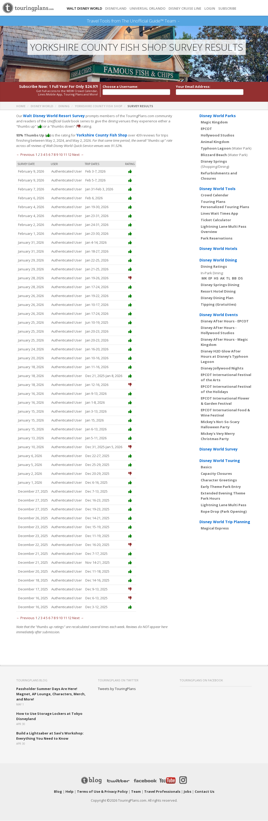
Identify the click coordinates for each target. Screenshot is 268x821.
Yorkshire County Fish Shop (98, 106)
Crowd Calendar (214, 195)
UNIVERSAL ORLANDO (147, 8)
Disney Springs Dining (220, 285)
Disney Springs (214, 161)
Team (136, 791)
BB (234, 278)
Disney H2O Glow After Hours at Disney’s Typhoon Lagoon (224, 356)
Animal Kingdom (215, 142)
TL (228, 278)
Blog (58, 791)
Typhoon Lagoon (216, 148)
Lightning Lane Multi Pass (223, 505)
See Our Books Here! (181, 21)
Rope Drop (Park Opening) (224, 511)
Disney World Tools (217, 188)
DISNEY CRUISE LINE (185, 8)
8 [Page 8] (54, 154)
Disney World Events (218, 314)
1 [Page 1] (36, 154)
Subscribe (227, 8)
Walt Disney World (84, 8)
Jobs (187, 791)
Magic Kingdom (214, 122)
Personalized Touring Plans (225, 207)
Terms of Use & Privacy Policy (102, 791)
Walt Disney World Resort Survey (52, 116)
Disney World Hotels (218, 248)
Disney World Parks (217, 115)
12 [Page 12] (69, 154)
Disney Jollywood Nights (222, 368)
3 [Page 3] (41, 154)
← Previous (25, 154)
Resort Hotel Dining (218, 291)
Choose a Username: (120, 86)
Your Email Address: (193, 86)
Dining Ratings (214, 266)
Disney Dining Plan (217, 298)
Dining (64, 106)
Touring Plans (213, 201)
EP (210, 278)
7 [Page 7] (52, 154)
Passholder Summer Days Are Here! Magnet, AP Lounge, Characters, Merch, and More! (51, 694)
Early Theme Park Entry (221, 486)
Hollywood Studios (217, 135)
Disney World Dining (218, 260)
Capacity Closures (216, 473)
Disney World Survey (218, 449)
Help (69, 791)
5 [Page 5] (47, 154)
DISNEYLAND (115, 8)
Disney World (42, 106)
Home (20, 106)
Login (209, 8)
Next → (78, 154)
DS (240, 278)
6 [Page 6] (49, 154)
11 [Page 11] (65, 154)
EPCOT (206, 129)
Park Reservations (216, 238)
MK (204, 278)
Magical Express (215, 528)
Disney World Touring (219, 460)
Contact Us (204, 791)
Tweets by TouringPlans (117, 689)
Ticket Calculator (216, 220)
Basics (206, 467)
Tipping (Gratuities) (218, 304)
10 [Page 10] (61, 154)
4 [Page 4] (44, 154)
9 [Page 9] (57, 154)
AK (222, 278)
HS (216, 278)
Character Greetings (219, 480)
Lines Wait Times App (219, 213)
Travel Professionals (162, 791)
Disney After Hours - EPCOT (225, 321)
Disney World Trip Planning (224, 522)
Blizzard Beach (214, 155)
